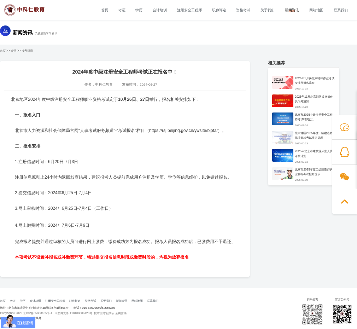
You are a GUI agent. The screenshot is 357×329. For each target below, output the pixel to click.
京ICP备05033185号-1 (37, 313)
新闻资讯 (292, 10)
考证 (121, 10)
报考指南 (27, 50)
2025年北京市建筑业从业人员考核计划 (314, 153)
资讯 (13, 50)
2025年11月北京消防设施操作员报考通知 (314, 99)
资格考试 (243, 10)
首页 (104, 10)
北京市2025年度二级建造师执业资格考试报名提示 (314, 172)
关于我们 (268, 10)
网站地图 (316, 10)
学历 (138, 10)
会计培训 (160, 10)
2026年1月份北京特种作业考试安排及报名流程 (314, 80)
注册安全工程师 (189, 10)
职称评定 (219, 10)
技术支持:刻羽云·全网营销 (110, 313)
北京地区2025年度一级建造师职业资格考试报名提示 (314, 135)
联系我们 (341, 10)
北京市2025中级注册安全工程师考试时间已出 (314, 117)
